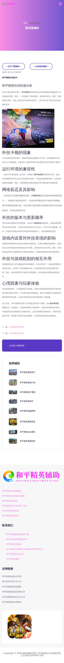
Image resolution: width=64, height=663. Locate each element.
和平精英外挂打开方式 (11, 581)
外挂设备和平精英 (17, 327)
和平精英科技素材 (14, 544)
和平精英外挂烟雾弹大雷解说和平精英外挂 (24, 549)
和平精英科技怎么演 (15, 554)
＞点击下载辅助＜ (13, 66)
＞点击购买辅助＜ (41, 66)
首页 (25, 23)
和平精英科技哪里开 (10, 515)
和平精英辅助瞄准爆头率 (16, 539)
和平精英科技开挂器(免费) (13, 496)
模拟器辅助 (35, 23)
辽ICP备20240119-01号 (32, 655)
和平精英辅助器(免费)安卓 (13, 591)
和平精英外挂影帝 (17, 333)
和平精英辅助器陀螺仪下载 (17, 534)
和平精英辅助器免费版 (11, 586)
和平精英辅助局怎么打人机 (13, 597)
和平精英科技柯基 (9, 500)
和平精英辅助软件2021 (11, 576)
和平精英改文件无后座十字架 (14, 505)
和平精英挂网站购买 (10, 510)
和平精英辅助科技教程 (11, 602)
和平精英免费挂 (13, 559)
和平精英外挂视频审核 (11, 491)
